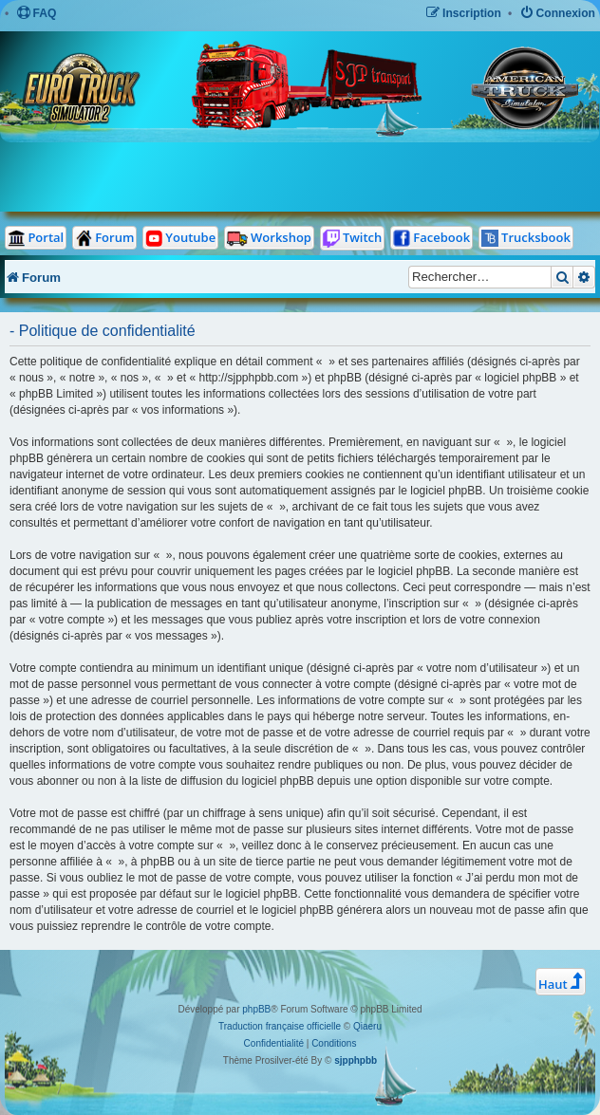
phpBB (256, 1009)
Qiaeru (367, 1026)
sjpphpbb (355, 1060)
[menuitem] (36, 14)
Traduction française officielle (279, 1026)
